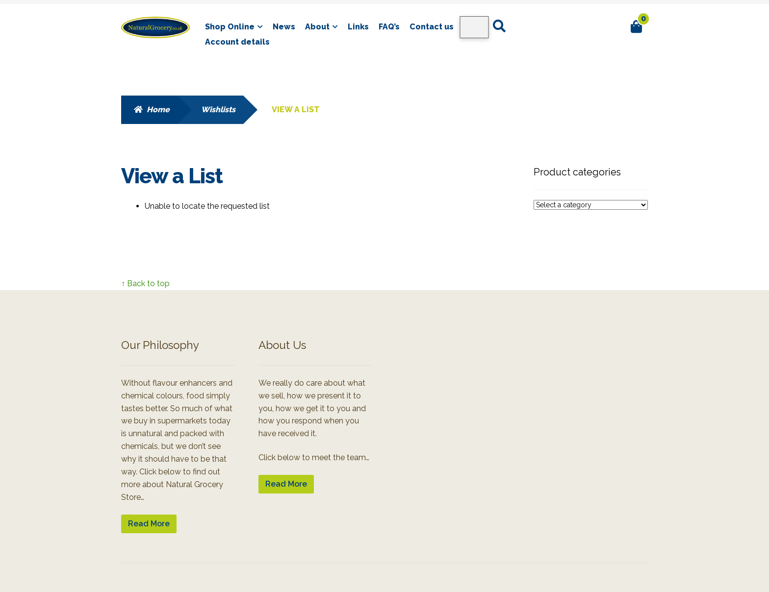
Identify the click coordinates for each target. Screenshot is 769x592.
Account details (237, 42)
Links (358, 26)
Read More (149, 523)
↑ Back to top (145, 283)
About (317, 26)
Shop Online (230, 26)
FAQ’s (389, 26)
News (284, 26)
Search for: (498, 26)
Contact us (432, 26)
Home (158, 109)
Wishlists (218, 109)
